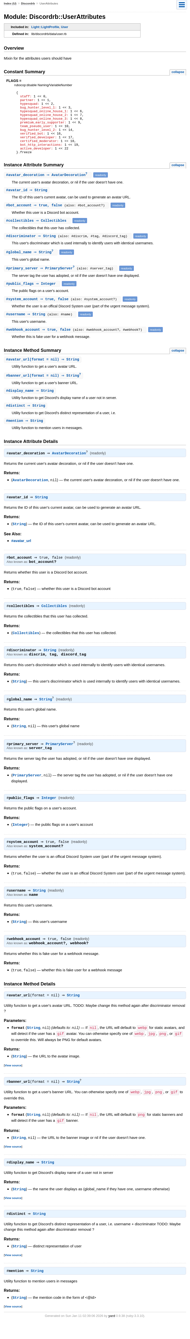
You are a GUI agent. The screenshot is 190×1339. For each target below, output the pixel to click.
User (64, 27)
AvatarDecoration (70, 468)
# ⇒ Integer (32, 297)
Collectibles (55, 622)
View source (13, 1081)
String (42, 512)
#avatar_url (21, 555)
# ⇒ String (27, 203)
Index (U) (10, 3)
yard (111, 1331)
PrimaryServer (61, 759)
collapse (177, 72)
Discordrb (28, 3)
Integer (50, 814)
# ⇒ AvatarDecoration (48, 187)
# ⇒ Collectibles (38, 233)
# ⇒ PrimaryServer (42, 282)
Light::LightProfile (45, 27)
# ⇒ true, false (36, 218)
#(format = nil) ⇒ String (43, 373)
